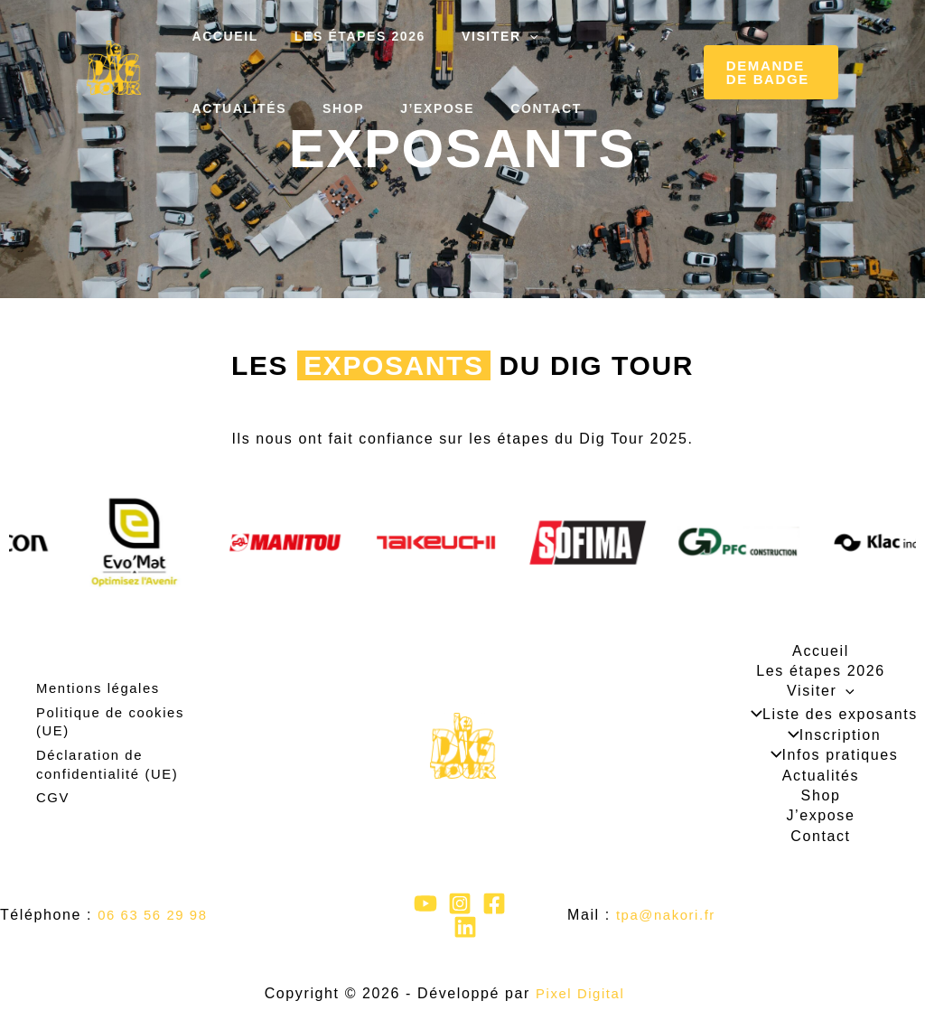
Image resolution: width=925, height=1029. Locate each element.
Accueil (219, 36)
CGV (53, 796)
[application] (502, 36)
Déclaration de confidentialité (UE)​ (111, 765)
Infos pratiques (829, 754)
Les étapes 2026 (343, 36)
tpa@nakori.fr (669, 914)
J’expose (291, 108)
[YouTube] (425, 903)
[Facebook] (494, 903)
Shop (207, 108)
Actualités (583, 36)
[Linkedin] (465, 927)
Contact (389, 108)
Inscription (829, 735)
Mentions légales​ (102, 695)
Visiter (472, 36)
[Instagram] (460, 903)
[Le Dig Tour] (114, 68)
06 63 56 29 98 (156, 914)
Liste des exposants (829, 715)
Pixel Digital (580, 993)
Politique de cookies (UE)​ (114, 725)
